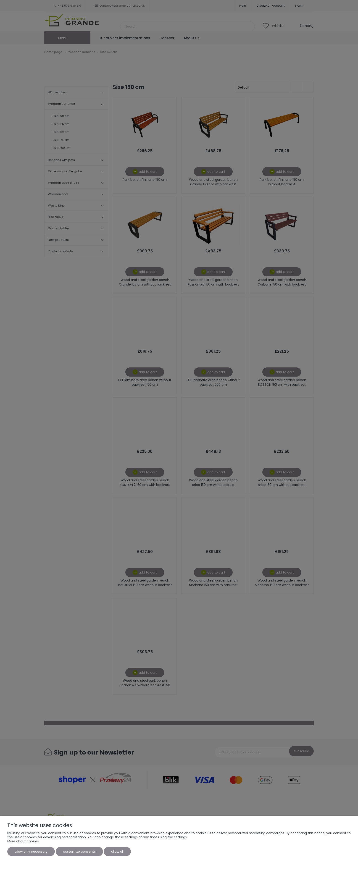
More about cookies (23, 841)
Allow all (117, 851)
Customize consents (79, 851)
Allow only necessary (31, 851)
